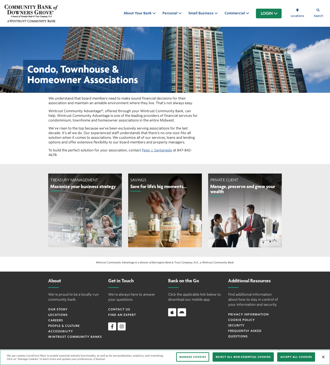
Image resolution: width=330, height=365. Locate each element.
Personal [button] (170, 13)
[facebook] (112, 326)
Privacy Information (248, 314)
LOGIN (269, 13)
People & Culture (64, 325)
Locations (58, 315)
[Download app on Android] (182, 312)
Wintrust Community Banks (75, 336)
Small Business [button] (201, 13)
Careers (55, 320)
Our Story (58, 309)
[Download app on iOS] (172, 312)
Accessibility (60, 331)
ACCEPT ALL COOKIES (296, 356)
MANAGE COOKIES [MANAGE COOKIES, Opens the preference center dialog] (192, 356)
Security (236, 325)
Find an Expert (122, 315)
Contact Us (119, 309)
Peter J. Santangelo (157, 150)
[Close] (323, 357)
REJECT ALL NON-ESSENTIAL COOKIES (243, 356)
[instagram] (122, 326)
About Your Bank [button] (138, 13)
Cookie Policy (241, 320)
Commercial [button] (235, 13)
